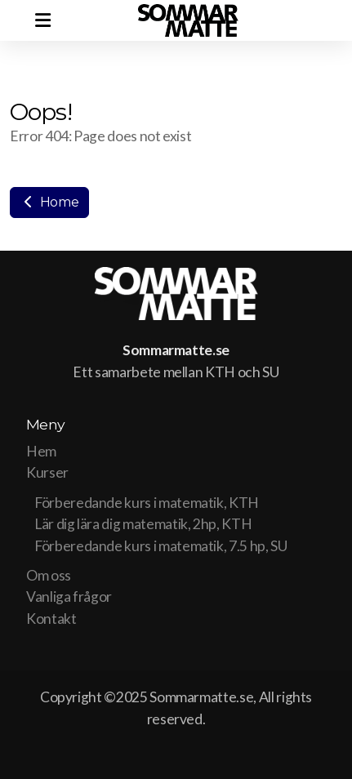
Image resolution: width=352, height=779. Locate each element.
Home (49, 202)
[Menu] (42, 20)
